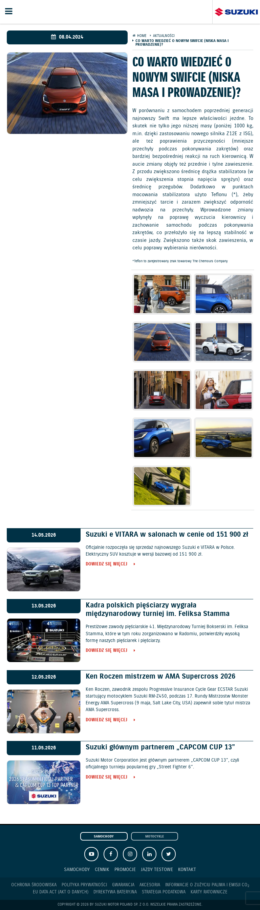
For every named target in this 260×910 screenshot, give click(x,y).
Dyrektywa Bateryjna (115, 892)
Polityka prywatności (84, 885)
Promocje (125, 869)
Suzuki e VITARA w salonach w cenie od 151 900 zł (167, 534)
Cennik (102, 869)
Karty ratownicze (209, 892)
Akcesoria (149, 885)
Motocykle (154, 836)
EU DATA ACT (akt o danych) (60, 892)
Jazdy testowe (157, 869)
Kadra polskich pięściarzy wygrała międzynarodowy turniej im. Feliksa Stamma (158, 610)
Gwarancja (123, 885)
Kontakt (187, 869)
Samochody (104, 836)
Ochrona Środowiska (34, 885)
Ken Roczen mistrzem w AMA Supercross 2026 (160, 676)
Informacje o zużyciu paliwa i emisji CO (207, 885)
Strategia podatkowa (164, 892)
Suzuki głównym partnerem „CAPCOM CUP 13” (160, 747)
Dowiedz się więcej (106, 564)
